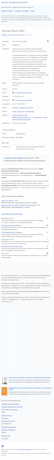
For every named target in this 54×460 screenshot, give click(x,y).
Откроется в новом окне (23, 93)
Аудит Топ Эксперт (7, 200)
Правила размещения (8, 430)
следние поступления (12, 214)
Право (14, 111)
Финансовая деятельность (21, 117)
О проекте (4, 418)
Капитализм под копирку (17, 377)
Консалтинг (21, 111)
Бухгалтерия (30, 111)
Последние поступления (9, 409)
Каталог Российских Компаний (14, 2)
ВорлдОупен (5, 218)
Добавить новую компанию (10, 404)
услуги (45, 117)
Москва (15, 108)
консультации (37, 117)
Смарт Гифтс (5, 239)
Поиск (32, 11)
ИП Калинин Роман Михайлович (11, 225)
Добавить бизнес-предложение (11, 407)
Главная (4, 35)
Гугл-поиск (4, 438)
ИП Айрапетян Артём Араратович (12, 246)
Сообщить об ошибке (13, 158)
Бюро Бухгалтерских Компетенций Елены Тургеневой (18, 205)
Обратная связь (6, 415)
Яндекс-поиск (5, 436)
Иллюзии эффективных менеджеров (38, 377)
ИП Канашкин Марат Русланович (11, 232)
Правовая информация (8, 427)
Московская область (26, 108)
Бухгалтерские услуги (16, 35)
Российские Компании (26, 449)
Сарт (2, 253)
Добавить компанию (22, 11)
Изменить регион (7, 11)
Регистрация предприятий (21, 119)
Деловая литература (8, 421)
